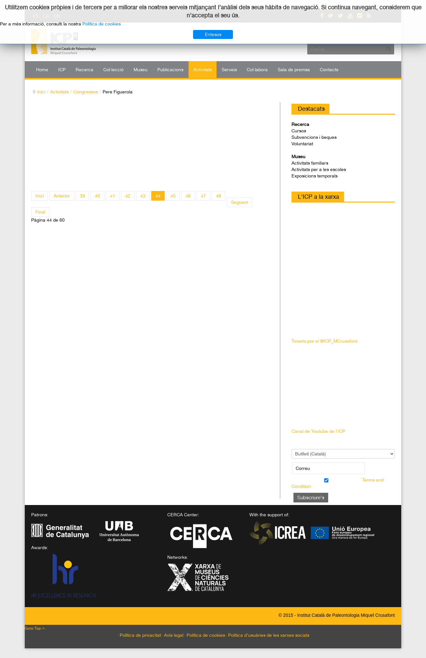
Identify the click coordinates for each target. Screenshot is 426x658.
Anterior (62, 195)
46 (188, 195)
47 (203, 195)
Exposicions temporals (315, 175)
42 (127, 195)
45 (173, 195)
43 (142, 195)
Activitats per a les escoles (319, 169)
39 (82, 195)
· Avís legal (172, 635)
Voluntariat (302, 143)
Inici (41, 91)
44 (158, 195)
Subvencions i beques (314, 137)
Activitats (59, 91)
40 (97, 195)
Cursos (299, 130)
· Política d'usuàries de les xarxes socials (267, 635)
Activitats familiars (310, 163)
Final (40, 212)
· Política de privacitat (139, 635)
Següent (239, 202)
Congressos (85, 91)
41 (112, 195)
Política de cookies (101, 23)
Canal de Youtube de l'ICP (318, 431)
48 (218, 195)
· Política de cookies (204, 635)
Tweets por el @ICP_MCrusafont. (325, 341)
